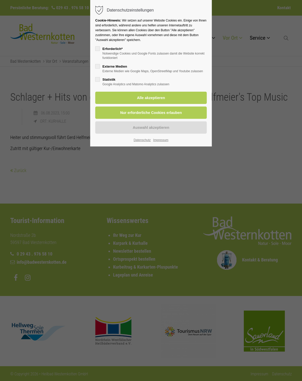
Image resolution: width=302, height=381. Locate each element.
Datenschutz (142, 140)
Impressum (160, 140)
